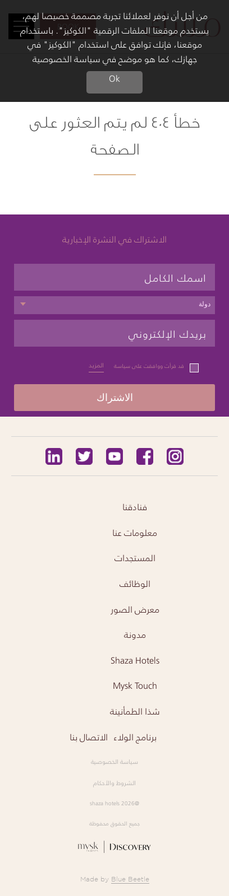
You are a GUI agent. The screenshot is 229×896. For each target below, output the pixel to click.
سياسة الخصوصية (114, 762)
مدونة (135, 634)
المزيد (96, 365)
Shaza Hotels (135, 660)
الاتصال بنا (89, 737)
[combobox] (114, 305)
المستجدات (134, 557)
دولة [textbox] (204, 304)
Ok (114, 79)
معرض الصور (135, 609)
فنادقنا (134, 507)
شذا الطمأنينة (135, 711)
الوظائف (135, 583)
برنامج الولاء (135, 737)
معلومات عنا (134, 532)
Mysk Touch (135, 685)
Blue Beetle (130, 879)
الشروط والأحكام (114, 783)
